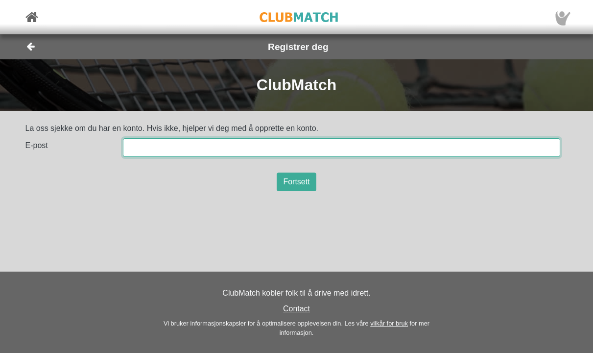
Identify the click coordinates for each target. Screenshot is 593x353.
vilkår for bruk (389, 323)
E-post (36, 145)
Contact (296, 308)
